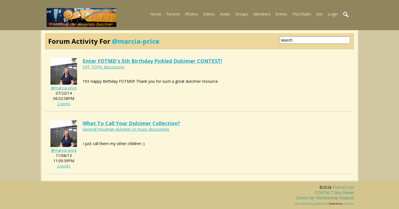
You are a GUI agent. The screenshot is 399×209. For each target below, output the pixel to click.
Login (333, 14)
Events (281, 14)
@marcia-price (64, 88)
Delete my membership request (325, 197)
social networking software (311, 203)
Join (319, 14)
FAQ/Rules (301, 14)
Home (155, 14)
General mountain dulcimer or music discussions (126, 129)
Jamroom (348, 203)
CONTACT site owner (334, 192)
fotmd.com (343, 187)
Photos (191, 14)
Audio (225, 14)
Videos (209, 14)
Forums (173, 14)
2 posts (63, 103)
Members (261, 14)
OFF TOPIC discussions (103, 66)
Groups (241, 14)
